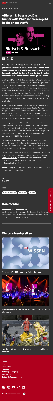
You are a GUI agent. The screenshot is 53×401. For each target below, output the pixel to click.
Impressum (6, 364)
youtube (32, 192)
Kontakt (5, 361)
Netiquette (6, 369)
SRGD (11, 8)
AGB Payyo (6, 374)
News (16, 8)
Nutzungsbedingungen (11, 372)
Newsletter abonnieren (13, 393)
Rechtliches (6, 366)
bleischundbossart (9, 192)
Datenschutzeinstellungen (12, 377)
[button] (50, 3)
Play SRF (29, 155)
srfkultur (22, 192)
